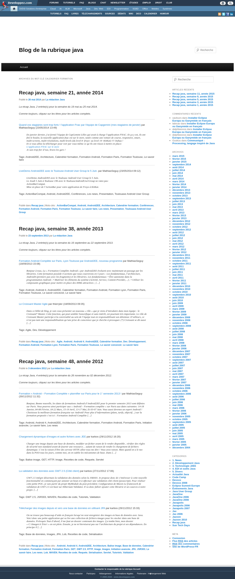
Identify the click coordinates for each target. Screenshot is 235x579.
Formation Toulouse (70, 209)
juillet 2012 (178, 235)
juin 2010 (177, 300)
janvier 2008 (179, 348)
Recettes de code (67, 552)
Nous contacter (76, 573)
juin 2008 (177, 334)
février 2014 (179, 184)
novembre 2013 (181, 192)
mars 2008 (178, 342)
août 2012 (178, 232)
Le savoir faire (89, 209)
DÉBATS (122, 14)
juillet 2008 (178, 331)
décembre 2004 (181, 447)
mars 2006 (178, 408)
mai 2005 (177, 433)
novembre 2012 (181, 224)
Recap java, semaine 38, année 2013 (61, 229)
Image (97, 549)
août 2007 (178, 362)
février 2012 (179, 249)
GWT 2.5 (81, 549)
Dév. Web (98, 9)
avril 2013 (178, 209)
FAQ (66, 14)
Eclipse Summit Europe (186, 485)
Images (106, 549)
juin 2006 (177, 402)
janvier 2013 (179, 218)
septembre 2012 (181, 229)
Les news (104, 209)
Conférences (147, 205)
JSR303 (141, 549)
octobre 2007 (180, 357)
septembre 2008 (181, 325)
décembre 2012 (181, 221)
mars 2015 (178, 156)
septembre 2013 (181, 198)
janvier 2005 (179, 444)
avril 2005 (178, 436)
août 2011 (178, 266)
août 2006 (178, 396)
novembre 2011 (181, 257)
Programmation (121, 9)
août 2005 (178, 424)
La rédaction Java (55, 99)
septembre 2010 (181, 294)
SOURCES (110, 14)
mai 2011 (177, 274)
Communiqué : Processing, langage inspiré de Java (193, 142)
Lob (46, 552)
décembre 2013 (181, 190)
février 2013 (179, 215)
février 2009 (179, 311)
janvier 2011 (179, 283)
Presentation (117, 209)
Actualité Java (180, 474)
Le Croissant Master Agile (33, 304)
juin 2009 (177, 303)
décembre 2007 (181, 351)
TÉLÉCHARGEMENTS (92, 14)
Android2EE (93, 205)
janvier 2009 (179, 314)
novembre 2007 (181, 354)
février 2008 (179, 345)
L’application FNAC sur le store (42, 146)
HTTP (90, 549)
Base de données (132, 545)
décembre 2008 (181, 317)
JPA (134, 549)
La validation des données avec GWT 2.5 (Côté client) (49, 471)
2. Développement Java (186, 463)
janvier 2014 (179, 187)
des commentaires (186, 543)
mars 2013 (178, 212)
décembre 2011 (181, 255)
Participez (90, 573)
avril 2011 (178, 277)
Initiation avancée (120, 549)
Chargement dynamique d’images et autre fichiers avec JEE (52, 436)
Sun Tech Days (181, 525)
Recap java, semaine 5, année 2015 (192, 99)
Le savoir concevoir (111, 345)
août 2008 (178, 328)
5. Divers (177, 471)
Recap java (37, 205)
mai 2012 (177, 240)
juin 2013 (177, 204)
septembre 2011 (181, 263)
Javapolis (178, 502)
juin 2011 (177, 272)
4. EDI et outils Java (183, 468)
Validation (128, 552)
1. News (176, 460)
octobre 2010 (180, 291)
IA (61, 9)
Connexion (178, 538)
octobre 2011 (180, 260)
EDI (108, 9)
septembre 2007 (181, 359)
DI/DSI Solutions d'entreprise (32, 9)
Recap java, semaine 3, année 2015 (192, 102)
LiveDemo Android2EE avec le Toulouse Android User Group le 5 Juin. (58, 170)
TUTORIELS (55, 14)
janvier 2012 (179, 252)
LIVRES (75, 14)
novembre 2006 (181, 388)
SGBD (135, 9)
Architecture (108, 205)
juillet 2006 (178, 399)
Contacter (99, 569)
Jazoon (176, 516)
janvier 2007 (179, 382)
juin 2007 (177, 368)
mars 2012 (178, 246)
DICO (138, 14)
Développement (137, 341)
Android (81, 205)
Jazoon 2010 (179, 519)
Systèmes (167, 9)
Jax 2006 (177, 514)
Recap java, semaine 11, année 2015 (193, 93)
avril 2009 (178, 306)
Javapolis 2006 (181, 505)
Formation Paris (49, 209)
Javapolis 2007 (181, 508)
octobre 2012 (180, 226)
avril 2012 (178, 243)
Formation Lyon (49, 345)
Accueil (24, 67)
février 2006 (179, 410)
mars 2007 (178, 376)
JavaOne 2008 (180, 499)
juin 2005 (177, 430)
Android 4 (79, 341)
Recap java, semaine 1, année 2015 (192, 105)
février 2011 (179, 280)
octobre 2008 (180, 323)
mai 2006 (177, 405)
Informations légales (124, 573)
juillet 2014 (178, 170)
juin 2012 (177, 238)
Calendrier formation (127, 205)
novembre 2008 (181, 320)
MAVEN (53, 552)
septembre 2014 (181, 164)
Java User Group (182, 491)
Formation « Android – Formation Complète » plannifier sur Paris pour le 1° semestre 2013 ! (70, 393)
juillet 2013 (178, 201)
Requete (83, 552)
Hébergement (105, 573)
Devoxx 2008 (179, 482)
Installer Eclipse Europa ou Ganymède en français (192, 119)
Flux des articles (184, 541)
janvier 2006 (179, 413)
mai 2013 (177, 207)
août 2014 (178, 167)
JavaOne (177, 494)
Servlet (107, 552)
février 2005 (179, 441)
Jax (174, 511)
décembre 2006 (181, 385)
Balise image (114, 545)
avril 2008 (178, 340)
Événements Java (182, 488)
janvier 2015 (179, 161)
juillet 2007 (178, 365)
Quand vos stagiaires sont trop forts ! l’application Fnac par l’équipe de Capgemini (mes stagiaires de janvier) (80, 124)
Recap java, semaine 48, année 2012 (61, 361)
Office (145, 9)
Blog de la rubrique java (51, 50)
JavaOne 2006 (180, 497)
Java (88, 9)
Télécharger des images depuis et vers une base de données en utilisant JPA (62, 508)
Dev (125, 341)
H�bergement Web (157, 573)
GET (73, 549)
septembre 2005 (181, 422)
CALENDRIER (150, 14)
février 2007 (179, 379)
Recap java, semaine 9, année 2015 (192, 96)
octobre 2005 (180, 419)
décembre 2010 (181, 286)
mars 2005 (178, 439)
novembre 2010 (181, 289)
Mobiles (155, 9)
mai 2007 (177, 371)
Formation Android (29, 209)
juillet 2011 (178, 269)
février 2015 (179, 158)
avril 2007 (178, 374)
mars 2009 (178, 308)
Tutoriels (117, 552)
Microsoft (77, 9)
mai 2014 (177, 175)
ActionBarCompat (66, 205)
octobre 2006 (180, 391)
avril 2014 (178, 178)
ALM (67, 9)
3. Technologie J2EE (184, 465)
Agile (59, 341)
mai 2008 (177, 337)
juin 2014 (177, 173)
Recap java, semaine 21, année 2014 (61, 92)
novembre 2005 (181, 416)
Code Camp (179, 477)
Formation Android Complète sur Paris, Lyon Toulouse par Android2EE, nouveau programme (70, 260)
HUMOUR (164, 14)
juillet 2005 (178, 427)
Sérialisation (95, 552)
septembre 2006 (181, 393)
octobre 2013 (180, 195)
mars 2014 (178, 181)
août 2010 (178, 297)
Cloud (53, 9)
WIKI (131, 14)
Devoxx (176, 480)
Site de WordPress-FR (185, 546)
